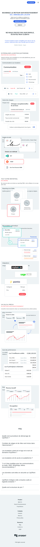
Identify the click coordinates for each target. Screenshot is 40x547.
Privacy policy (20, 518)
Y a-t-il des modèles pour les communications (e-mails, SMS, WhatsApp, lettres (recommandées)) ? (17, 465)
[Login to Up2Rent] (31, 2)
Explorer (20, 25)
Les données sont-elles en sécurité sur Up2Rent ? (18, 473)
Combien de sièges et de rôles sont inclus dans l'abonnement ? (18, 444)
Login (20, 529)
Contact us (20, 527)
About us (20, 515)
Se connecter (31, 2)
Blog (20, 524)
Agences (20, 502)
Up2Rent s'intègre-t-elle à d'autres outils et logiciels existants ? (16, 481)
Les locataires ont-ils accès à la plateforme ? (17, 458)
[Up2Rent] (2, 2)
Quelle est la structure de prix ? (13, 487)
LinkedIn (20, 513)
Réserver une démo (20, 21)
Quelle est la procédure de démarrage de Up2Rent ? (16, 437)
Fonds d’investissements (20, 504)
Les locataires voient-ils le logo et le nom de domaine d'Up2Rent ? (17, 451)
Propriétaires (20, 506)
